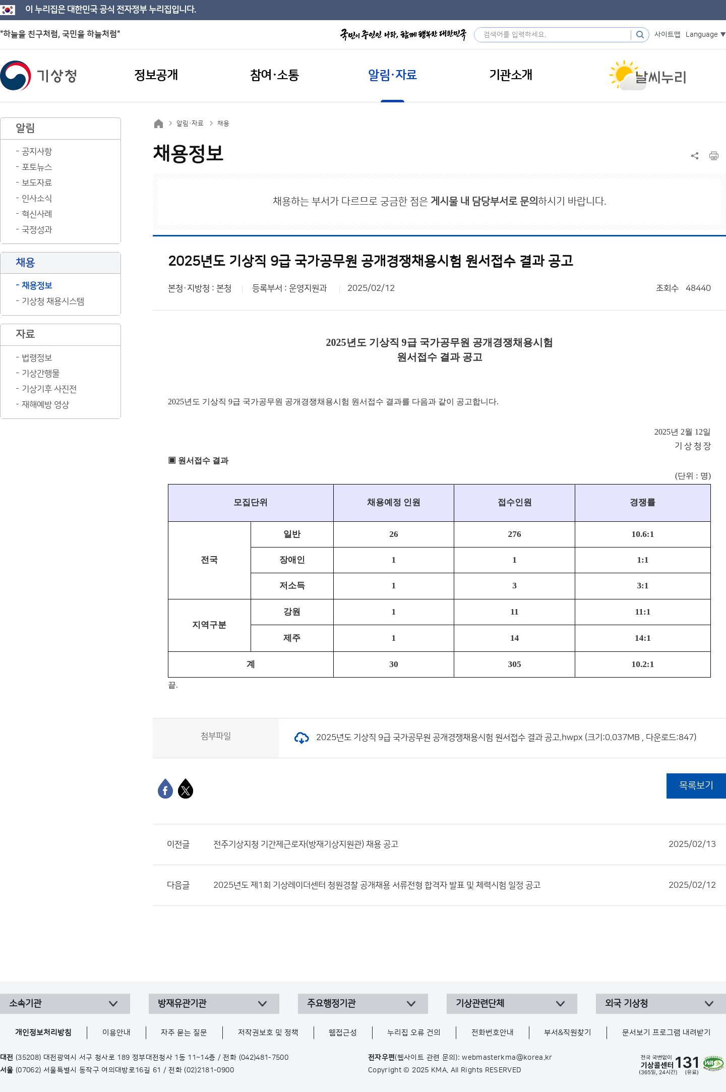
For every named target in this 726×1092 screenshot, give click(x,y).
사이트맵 (667, 35)
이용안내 (116, 1032)
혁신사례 (37, 214)
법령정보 (37, 357)
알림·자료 (190, 123)
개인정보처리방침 (43, 1032)
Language (702, 35)
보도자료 (37, 183)
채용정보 (37, 285)
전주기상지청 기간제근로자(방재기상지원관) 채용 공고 (464, 844)
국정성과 (37, 229)
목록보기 (696, 785)
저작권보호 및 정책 (268, 1032)
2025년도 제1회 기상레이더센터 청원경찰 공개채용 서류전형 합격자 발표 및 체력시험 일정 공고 (464, 885)
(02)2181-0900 (209, 1070)
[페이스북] (165, 788)
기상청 (38, 75)
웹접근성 (343, 1032)
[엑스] (185, 788)
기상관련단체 (480, 1004)
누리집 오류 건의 (414, 1032)
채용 (223, 123)
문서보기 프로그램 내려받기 (666, 1032)
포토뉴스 (37, 167)
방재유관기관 (182, 1004)
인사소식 (37, 198)
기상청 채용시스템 (53, 301)
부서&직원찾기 (567, 1032)
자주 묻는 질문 (184, 1032)
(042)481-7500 (264, 1058)
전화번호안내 (492, 1032)
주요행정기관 (331, 1004)
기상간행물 (40, 373)
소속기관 (25, 1004)
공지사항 (37, 151)
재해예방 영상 (45, 404)
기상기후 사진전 (49, 389)
